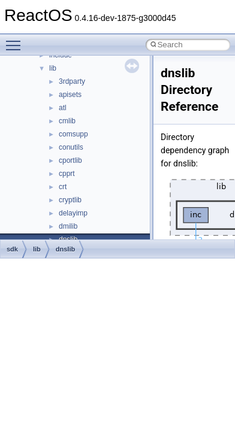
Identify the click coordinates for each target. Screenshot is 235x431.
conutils (71, 147)
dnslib (65, 249)
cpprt (67, 173)
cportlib (70, 160)
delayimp (73, 213)
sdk (12, 249)
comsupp (73, 134)
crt (63, 187)
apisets (70, 94)
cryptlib (70, 200)
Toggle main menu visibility (16, 40)
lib (52, 68)
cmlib (67, 121)
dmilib (68, 226)
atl (63, 108)
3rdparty (72, 81)
